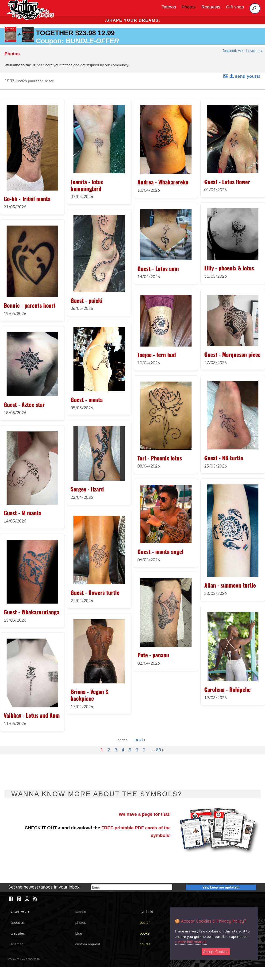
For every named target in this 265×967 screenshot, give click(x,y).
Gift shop (235, 6)
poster (145, 922)
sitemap (17, 944)
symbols (146, 912)
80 (160, 749)
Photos (189, 6)
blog (78, 933)
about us (18, 922)
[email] (131, 887)
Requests (210, 6)
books (144, 933)
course (145, 944)
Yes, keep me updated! (221, 887)
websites (18, 933)
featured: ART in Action (243, 51)
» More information (191, 941)
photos (80, 922)
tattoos (80, 912)
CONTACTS (20, 912)
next (140, 739)
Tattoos (168, 6)
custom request (87, 944)
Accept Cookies (215, 951)
